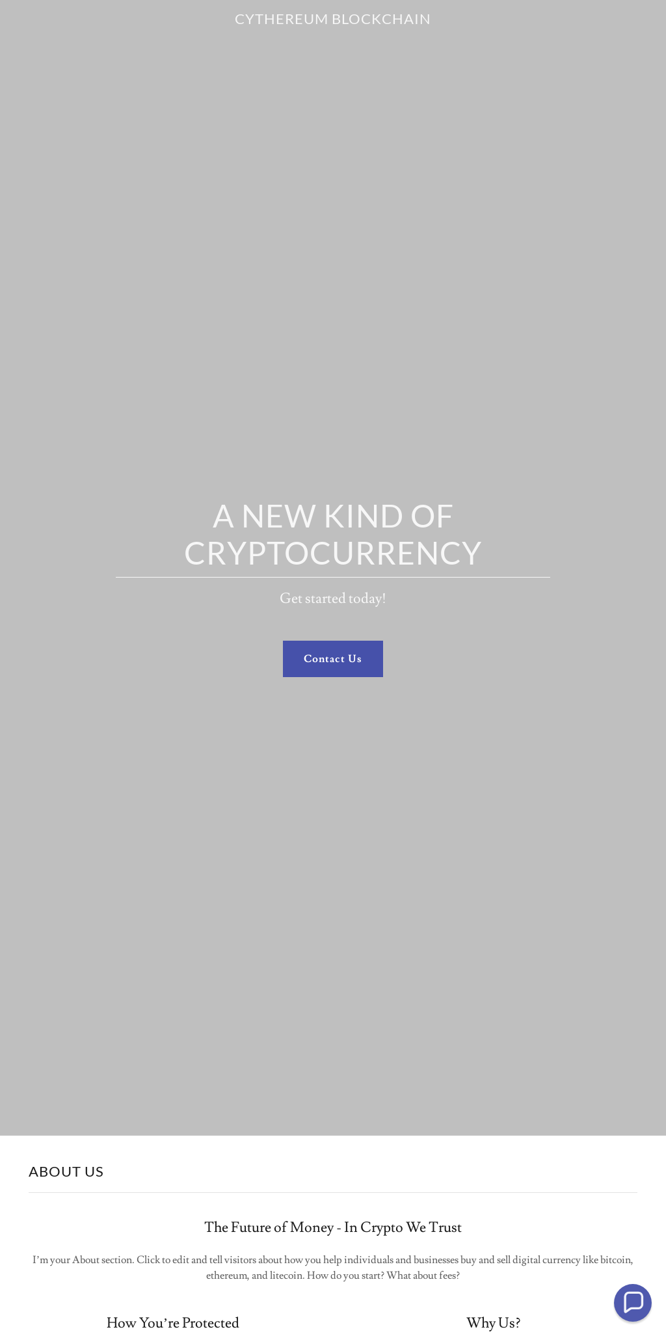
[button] (633, 1303)
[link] (333, 20)
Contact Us (333, 658)
